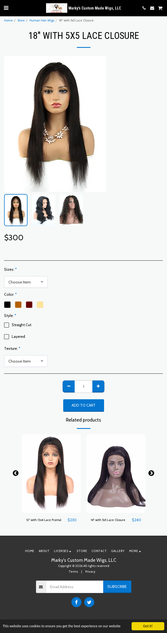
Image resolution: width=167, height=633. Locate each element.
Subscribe (117, 586)
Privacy (90, 571)
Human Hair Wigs (41, 20)
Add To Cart (84, 405)
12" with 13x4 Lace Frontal (43, 520)
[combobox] (26, 282)
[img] (51, 473)
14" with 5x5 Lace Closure (108, 520)
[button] (6, 8)
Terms (73, 571)
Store (21, 20)
